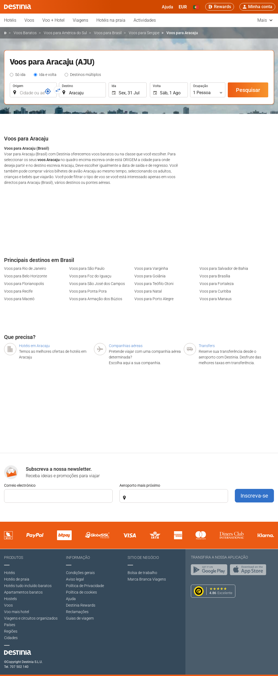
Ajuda (71, 599)
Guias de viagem (80, 618)
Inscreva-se (254, 495)
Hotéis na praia (110, 20)
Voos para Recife (18, 291)
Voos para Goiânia (150, 276)
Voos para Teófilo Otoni (153, 283)
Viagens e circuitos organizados (31, 618)
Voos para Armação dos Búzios (95, 299)
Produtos (13, 557)
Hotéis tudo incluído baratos (28, 586)
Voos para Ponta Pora (88, 291)
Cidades (11, 638)
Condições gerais (80, 573)
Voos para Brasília (215, 276)
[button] (182, 7)
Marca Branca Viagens (147, 579)
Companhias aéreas (126, 346)
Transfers (207, 346)
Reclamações (77, 612)
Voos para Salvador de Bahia (224, 268)
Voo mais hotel (16, 612)
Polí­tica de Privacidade (85, 586)
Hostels (10, 599)
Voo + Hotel (53, 20)
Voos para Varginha (151, 268)
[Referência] (47, 91)
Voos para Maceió (19, 299)
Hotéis (10, 20)
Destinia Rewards (80, 605)
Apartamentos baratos (23, 592)
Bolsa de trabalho (142, 573)
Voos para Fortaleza (217, 283)
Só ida (20, 74)
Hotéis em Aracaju (34, 346)
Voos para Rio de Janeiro (25, 268)
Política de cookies (81, 592)
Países (9, 625)
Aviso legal (75, 579)
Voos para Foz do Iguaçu (90, 276)
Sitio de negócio (143, 557)
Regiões (10, 631)
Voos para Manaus (216, 299)
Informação (78, 557)
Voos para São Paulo (87, 268)
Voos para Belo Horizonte (25, 276)
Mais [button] (265, 20)
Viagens (80, 20)
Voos (29, 20)
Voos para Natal (148, 291)
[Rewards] (219, 7)
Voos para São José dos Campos (97, 283)
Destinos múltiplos (85, 74)
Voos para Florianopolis (24, 283)
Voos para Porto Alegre (153, 299)
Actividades (145, 20)
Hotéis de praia (16, 579)
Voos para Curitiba (215, 291)
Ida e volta (47, 74)
